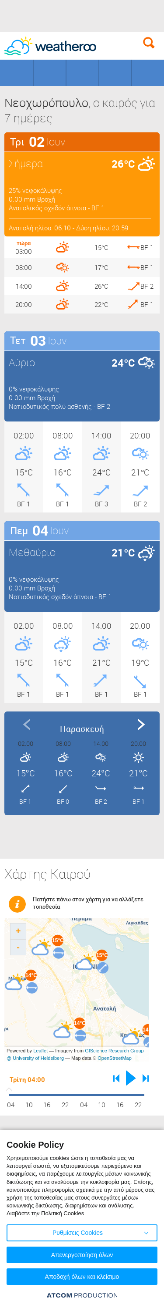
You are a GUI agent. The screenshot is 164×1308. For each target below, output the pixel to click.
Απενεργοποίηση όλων (82, 1254)
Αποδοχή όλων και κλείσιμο (82, 1276)
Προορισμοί (82, 73)
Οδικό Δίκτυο (148, 73)
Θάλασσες (115, 73)
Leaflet (40, 1050)
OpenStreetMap (115, 1058)
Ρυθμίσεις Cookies (77, 1232)
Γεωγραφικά (16, 73)
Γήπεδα (50, 73)
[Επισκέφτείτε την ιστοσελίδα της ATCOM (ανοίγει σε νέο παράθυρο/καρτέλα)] (82, 1295)
